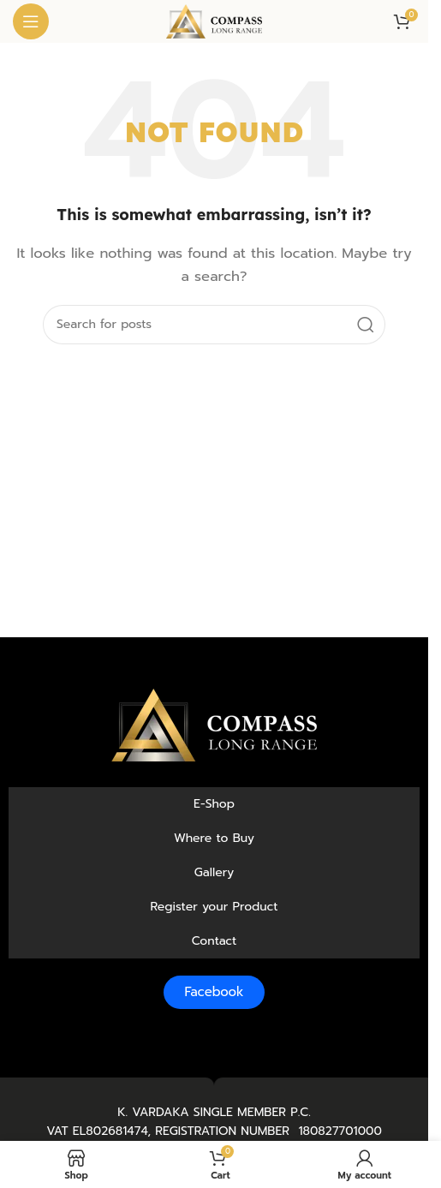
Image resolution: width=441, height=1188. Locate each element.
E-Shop (214, 804)
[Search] (214, 324)
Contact (214, 941)
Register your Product (213, 907)
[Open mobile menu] (30, 21)
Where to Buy (214, 838)
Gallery (214, 872)
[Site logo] (214, 20)
